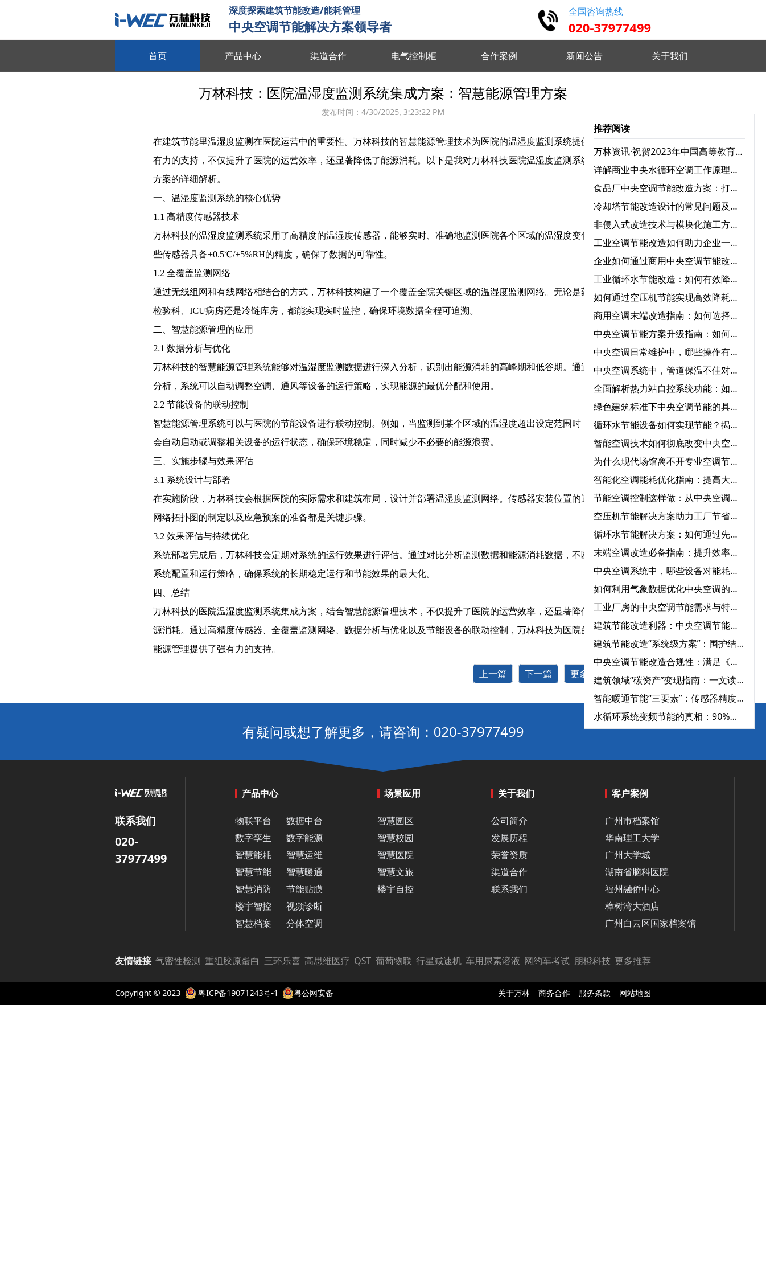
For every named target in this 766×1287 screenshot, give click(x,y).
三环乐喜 (282, 960)
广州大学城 (627, 855)
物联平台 (253, 820)
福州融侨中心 (632, 889)
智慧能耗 (253, 855)
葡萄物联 (394, 960)
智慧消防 (253, 889)
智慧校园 (395, 837)
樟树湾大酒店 (632, 906)
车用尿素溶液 (493, 960)
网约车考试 (547, 960)
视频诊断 (304, 906)
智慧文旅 (395, 872)
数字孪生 (253, 837)
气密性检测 (178, 960)
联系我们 (509, 889)
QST (362, 960)
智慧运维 (304, 855)
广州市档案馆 (632, 820)
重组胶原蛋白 (232, 960)
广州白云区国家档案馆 (650, 923)
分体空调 (304, 923)
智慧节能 (253, 872)
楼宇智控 (253, 906)
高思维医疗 (327, 960)
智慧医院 (395, 855)
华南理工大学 (632, 837)
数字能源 (304, 837)
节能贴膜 (304, 889)
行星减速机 (439, 960)
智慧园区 (395, 820)
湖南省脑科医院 (637, 872)
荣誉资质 (509, 855)
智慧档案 (253, 923)
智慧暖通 (304, 872)
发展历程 (509, 837)
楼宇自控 (395, 889)
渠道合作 (509, 872)
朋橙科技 (592, 960)
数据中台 (304, 820)
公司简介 (509, 820)
